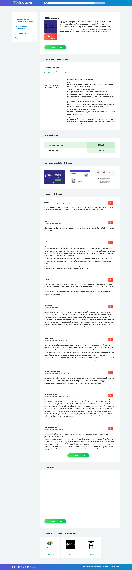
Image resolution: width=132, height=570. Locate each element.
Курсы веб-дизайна (23, 19)
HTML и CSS (50, 72)
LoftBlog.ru (71, 554)
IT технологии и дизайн (23, 17)
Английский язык (22, 28)
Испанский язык (22, 33)
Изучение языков (21, 26)
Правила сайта (115, 566)
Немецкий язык (21, 31)
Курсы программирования (25, 21)
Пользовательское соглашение (92, 566)
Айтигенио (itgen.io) (50, 554)
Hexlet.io (91, 554)
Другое (17, 38)
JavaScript (65, 72)
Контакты (105, 566)
